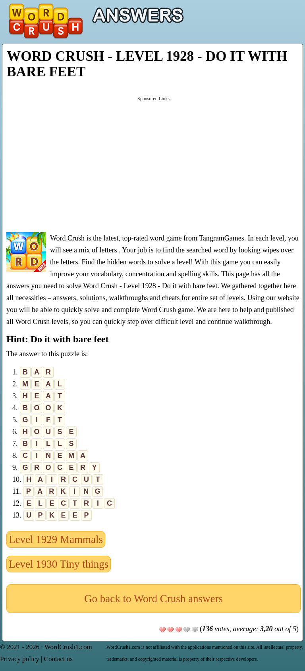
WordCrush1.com (68, 647)
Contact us (58, 659)
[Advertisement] (153, 163)
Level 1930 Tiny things (58, 564)
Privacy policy (19, 659)
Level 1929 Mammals (56, 539)
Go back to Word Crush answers (153, 599)
